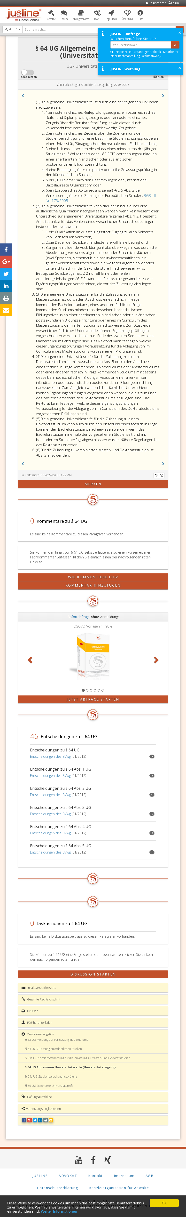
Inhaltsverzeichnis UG (39, 987)
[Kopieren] (161, 475)
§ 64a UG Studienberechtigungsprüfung (51, 1076)
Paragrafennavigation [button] (38, 1034)
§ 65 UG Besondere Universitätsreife (49, 1086)
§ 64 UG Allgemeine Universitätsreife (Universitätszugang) (70, 1067)
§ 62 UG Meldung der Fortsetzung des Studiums (56, 1040)
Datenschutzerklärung (57, 1187)
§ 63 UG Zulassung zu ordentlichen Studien (53, 1049)
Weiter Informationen (59, 1211)
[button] (51, 15)
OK (164, 1203)
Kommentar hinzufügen (93, 585)
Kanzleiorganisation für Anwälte (119, 1187)
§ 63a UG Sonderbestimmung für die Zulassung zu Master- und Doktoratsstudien (77, 1058)
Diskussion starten (93, 974)
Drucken (30, 1011)
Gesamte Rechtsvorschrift (41, 999)
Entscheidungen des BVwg (50, 756)
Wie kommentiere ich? (93, 577)
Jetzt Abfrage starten (93, 699)
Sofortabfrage (79, 616)
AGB (150, 1175)
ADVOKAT (68, 1175)
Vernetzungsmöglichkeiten (41, 1108)
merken (93, 484)
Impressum (124, 1175)
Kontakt (95, 1175)
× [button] (179, 32)
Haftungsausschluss (37, 1097)
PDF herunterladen (37, 1022)
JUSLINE (40, 1175)
